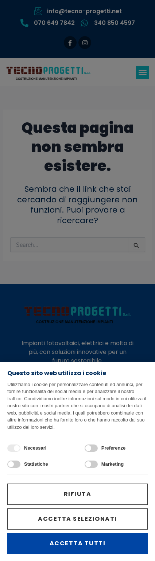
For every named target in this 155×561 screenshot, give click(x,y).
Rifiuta (78, 494)
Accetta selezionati (77, 519)
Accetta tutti (78, 543)
